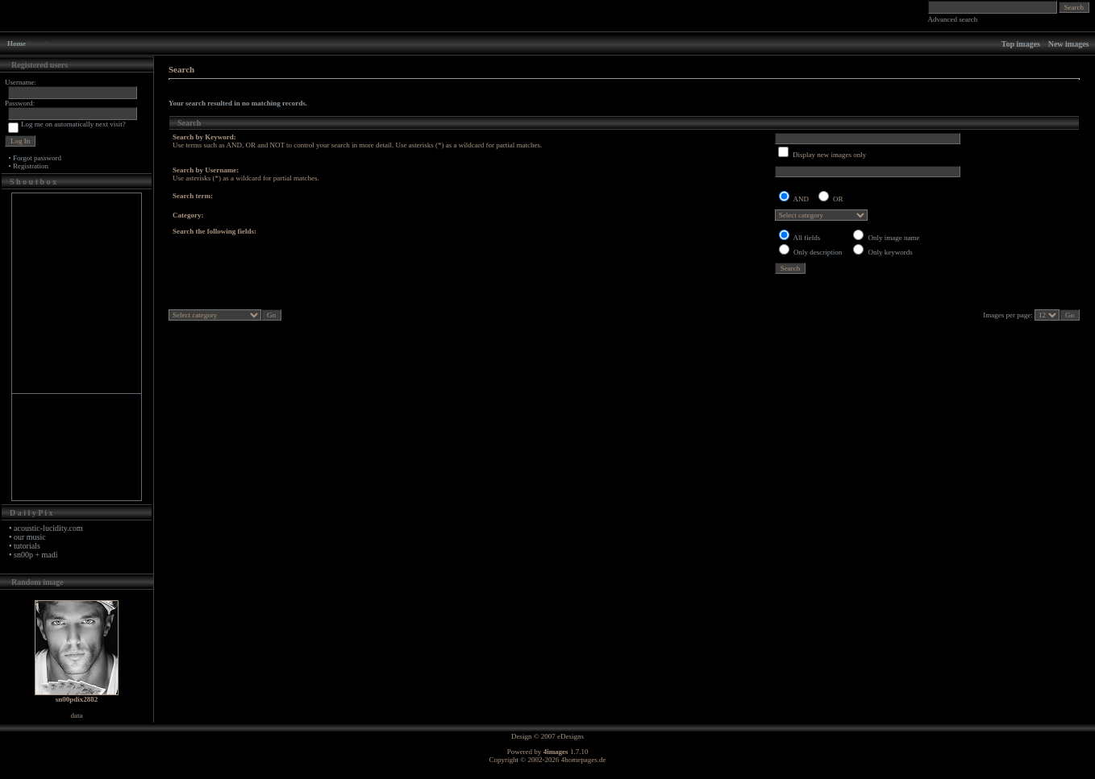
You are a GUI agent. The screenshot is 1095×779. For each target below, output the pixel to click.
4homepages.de (583, 760)
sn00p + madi (36, 554)
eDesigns (570, 736)
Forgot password (37, 158)
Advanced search (953, 19)
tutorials (27, 545)
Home (16, 43)
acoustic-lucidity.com (48, 528)
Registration (30, 166)
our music (30, 536)
